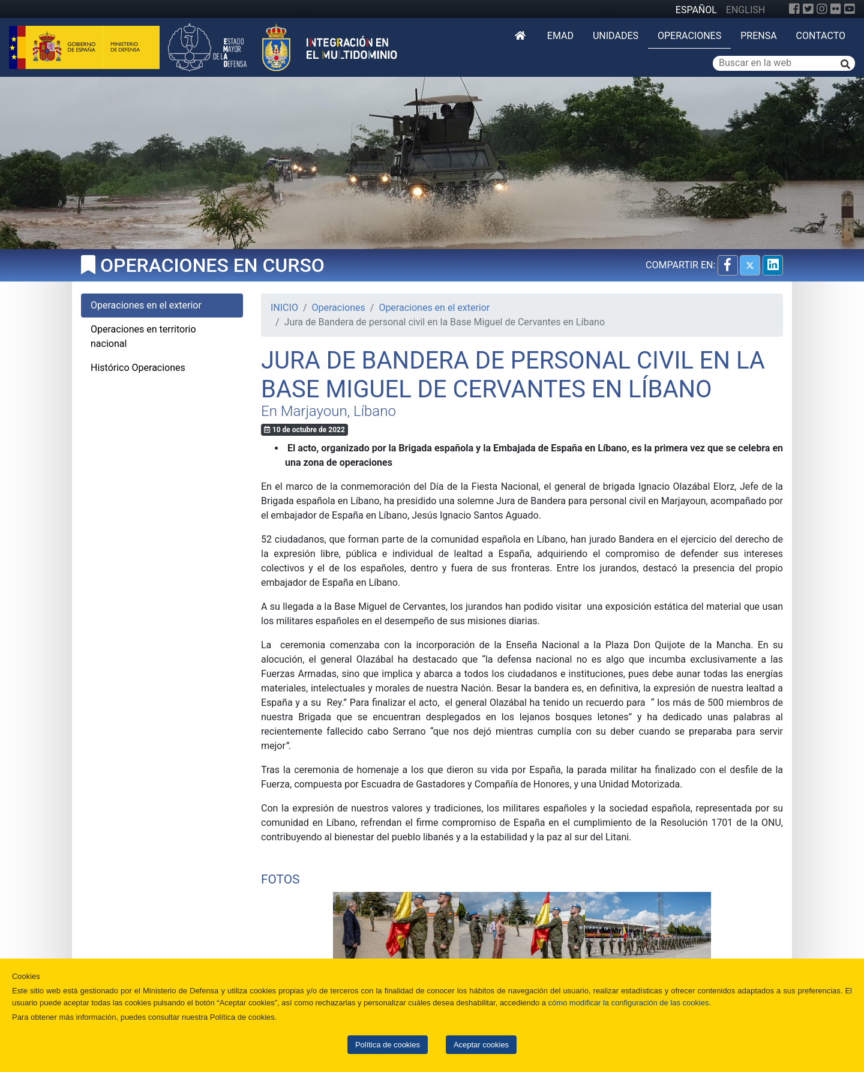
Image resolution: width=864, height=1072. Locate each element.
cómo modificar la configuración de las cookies (628, 1002)
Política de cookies (387, 1044)
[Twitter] (808, 9)
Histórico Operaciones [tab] (138, 367)
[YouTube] (849, 9)
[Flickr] (835, 9)
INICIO (284, 307)
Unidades (615, 35)
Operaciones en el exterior (434, 307)
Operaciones (689, 35)
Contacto (820, 35)
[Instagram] (822, 9)
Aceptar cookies (481, 1044)
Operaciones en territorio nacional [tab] (143, 336)
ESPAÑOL (696, 10)
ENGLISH (745, 10)
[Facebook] (794, 9)
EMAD (560, 35)
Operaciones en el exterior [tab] (146, 305)
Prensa (758, 35)
